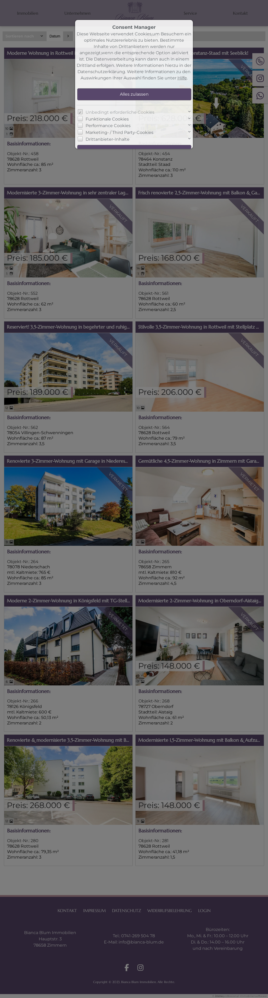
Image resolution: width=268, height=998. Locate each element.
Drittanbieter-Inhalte (108, 139)
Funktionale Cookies (107, 119)
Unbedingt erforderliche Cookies (120, 112)
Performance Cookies (108, 125)
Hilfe (182, 77)
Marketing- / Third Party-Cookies (119, 132)
